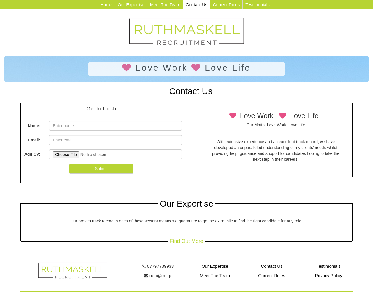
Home (106, 4)
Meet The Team (165, 4)
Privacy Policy (328, 275)
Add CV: (32, 154)
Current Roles (226, 4)
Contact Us (196, 4)
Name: (34, 125)
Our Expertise (131, 4)
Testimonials (257, 4)
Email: (34, 140)
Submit (101, 168)
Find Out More (186, 241)
